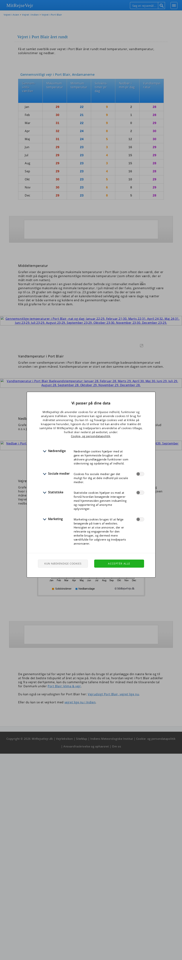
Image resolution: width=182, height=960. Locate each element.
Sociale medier (59, 474)
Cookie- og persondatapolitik (90, 436)
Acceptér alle (119, 563)
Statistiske (55, 492)
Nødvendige (57, 451)
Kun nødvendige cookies (62, 563)
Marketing (55, 519)
